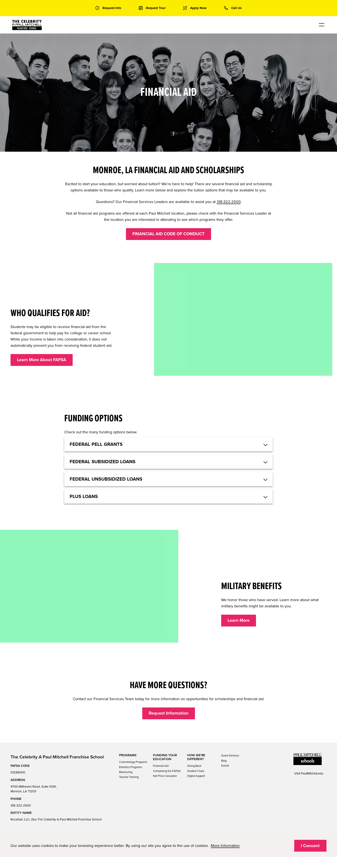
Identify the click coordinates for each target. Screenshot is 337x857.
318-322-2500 (228, 201)
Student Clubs (195, 771)
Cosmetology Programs (133, 762)
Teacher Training (129, 777)
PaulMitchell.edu (312, 773)
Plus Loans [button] (84, 496)
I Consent (310, 845)
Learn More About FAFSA (41, 359)
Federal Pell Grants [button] (96, 444)
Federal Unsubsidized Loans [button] (106, 479)
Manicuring (125, 772)
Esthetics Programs (130, 767)
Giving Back (194, 766)
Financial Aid (160, 766)
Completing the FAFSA (167, 771)
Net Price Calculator (165, 776)
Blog (224, 760)
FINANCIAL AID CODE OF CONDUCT (168, 234)
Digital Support (196, 776)
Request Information (168, 713)
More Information (225, 845)
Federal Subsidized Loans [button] (102, 461)
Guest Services (230, 755)
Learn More (239, 620)
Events (225, 765)
